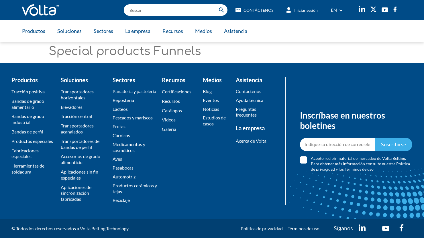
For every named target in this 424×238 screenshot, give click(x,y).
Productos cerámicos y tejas (135, 188)
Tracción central (76, 116)
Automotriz (124, 176)
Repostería (123, 100)
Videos (169, 119)
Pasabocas (123, 167)
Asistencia (235, 31)
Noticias (211, 109)
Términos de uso (303, 228)
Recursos (172, 31)
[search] (175, 10)
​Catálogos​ (172, 110)
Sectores (103, 31)
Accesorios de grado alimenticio (80, 159)
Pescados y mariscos (133, 117)
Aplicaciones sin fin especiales (79, 174)
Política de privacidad (262, 228)
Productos (33, 31)
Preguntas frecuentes (246, 112)
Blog (207, 91)
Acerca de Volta (251, 140)
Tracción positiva (28, 91)
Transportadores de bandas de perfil (80, 144)
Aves (117, 159)
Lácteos (120, 109)
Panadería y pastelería (134, 91)
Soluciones (69, 31)
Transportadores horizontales (77, 94)
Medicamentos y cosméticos (129, 147)
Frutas (119, 126)
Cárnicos (121, 135)
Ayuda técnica (249, 100)
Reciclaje (121, 200)
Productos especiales (32, 141)
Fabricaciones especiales (25, 153)
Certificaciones (176, 91)
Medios (203, 31)
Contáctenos (248, 91)
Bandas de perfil (27, 131)
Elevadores (72, 107)
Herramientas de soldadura (27, 168)
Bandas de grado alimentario (27, 104)
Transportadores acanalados (77, 128)
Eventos (211, 100)
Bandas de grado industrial (27, 119)
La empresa (137, 31)
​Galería (169, 129)
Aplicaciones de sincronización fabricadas (76, 193)
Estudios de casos (214, 120)
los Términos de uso (356, 169)
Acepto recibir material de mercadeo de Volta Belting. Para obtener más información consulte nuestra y (360, 164)
